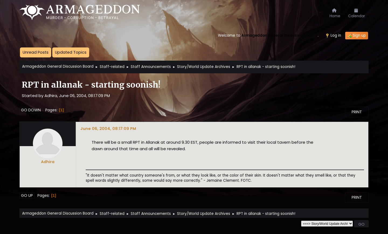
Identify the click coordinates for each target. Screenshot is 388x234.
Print (357, 112)
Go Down (31, 110)
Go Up (27, 195)
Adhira (47, 161)
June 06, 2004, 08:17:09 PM (108, 128)
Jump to (291, 223)
